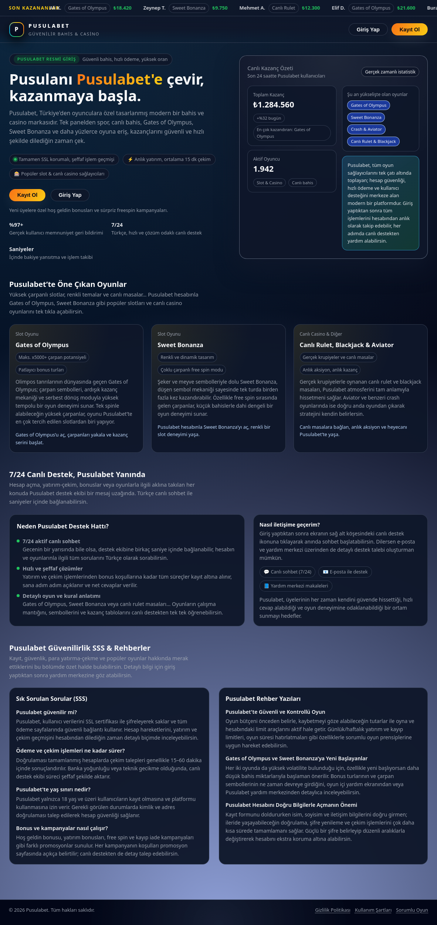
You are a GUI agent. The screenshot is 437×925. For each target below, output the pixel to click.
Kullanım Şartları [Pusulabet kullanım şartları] (373, 910)
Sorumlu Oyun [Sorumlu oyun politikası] (412, 910)
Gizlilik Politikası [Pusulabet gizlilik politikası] (332, 910)
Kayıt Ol (410, 29)
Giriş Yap (368, 29)
